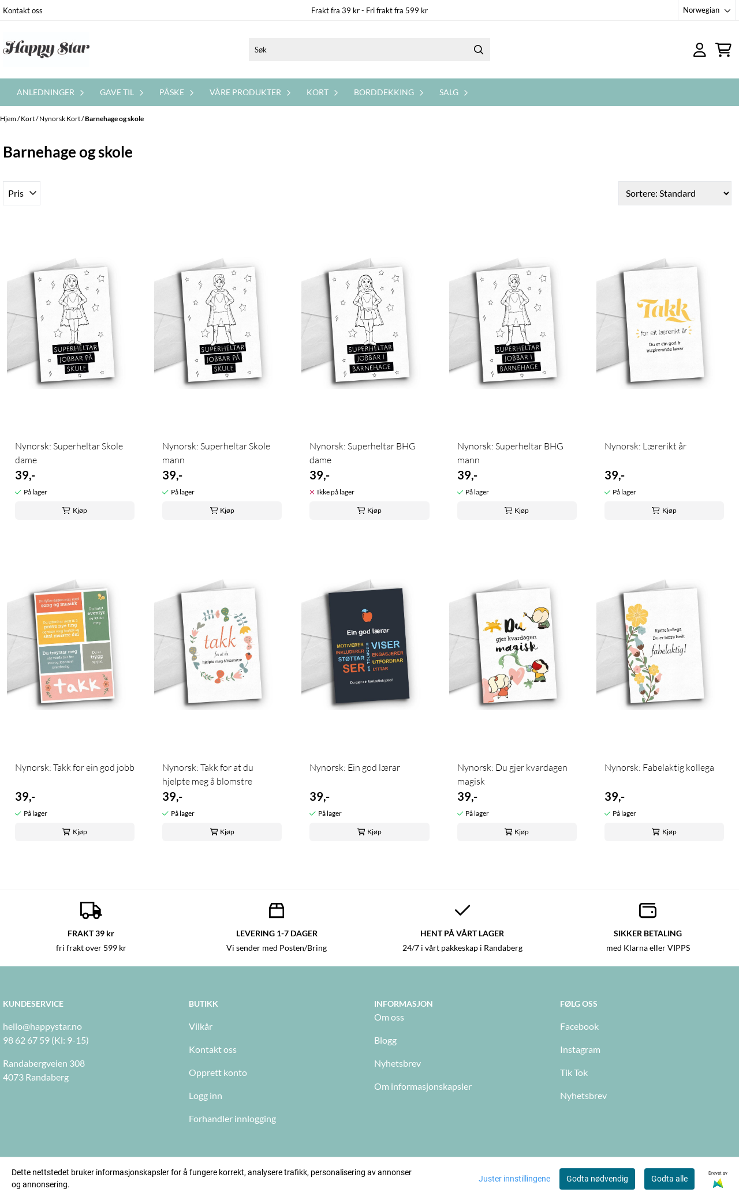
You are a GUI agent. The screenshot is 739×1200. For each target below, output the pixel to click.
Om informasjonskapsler (423, 1086)
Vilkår (200, 1026)
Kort (28, 118)
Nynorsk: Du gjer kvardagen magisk (512, 774)
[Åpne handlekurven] (723, 50)
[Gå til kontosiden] (700, 50)
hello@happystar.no (42, 1026)
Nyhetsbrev (397, 1063)
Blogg (385, 1039)
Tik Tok (574, 1072)
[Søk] (369, 49)
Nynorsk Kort (60, 118)
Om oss (389, 1016)
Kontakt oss (23, 10)
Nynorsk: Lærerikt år (645, 446)
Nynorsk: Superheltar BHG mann (510, 453)
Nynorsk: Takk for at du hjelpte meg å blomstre (207, 774)
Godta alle (669, 1178)
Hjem (8, 118)
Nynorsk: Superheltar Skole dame (69, 453)
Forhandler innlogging (232, 1118)
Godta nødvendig (597, 1178)
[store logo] (46, 49)
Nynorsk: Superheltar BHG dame (362, 453)
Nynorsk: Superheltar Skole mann (216, 453)
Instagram (580, 1049)
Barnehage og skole (114, 118)
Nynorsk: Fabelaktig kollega (659, 767)
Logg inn (205, 1095)
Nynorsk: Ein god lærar (354, 767)
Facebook (579, 1026)
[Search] (478, 49)
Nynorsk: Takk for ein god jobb (75, 767)
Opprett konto (218, 1072)
